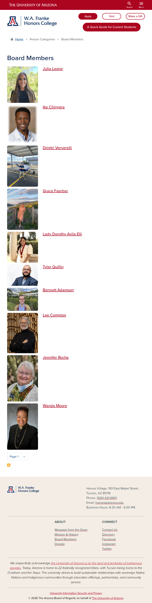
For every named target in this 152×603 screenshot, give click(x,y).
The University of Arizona (107, 598)
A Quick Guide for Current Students (111, 27)
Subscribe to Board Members (8, 465)
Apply (88, 16)
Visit (111, 16)
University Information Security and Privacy (76, 593)
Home (19, 39)
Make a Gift (135, 16)
